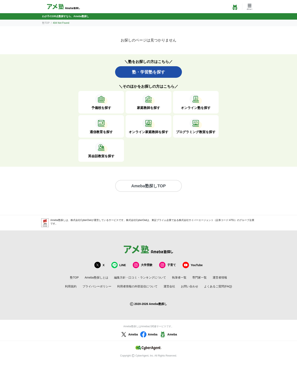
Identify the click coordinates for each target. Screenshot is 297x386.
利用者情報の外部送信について (137, 286)
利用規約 (71, 286)
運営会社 (169, 286)
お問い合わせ (189, 286)
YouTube (193, 265)
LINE (118, 265)
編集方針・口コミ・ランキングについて (140, 277)
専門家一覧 (199, 277)
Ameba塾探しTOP (148, 186)
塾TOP (46, 22)
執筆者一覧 (179, 277)
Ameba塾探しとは (96, 277)
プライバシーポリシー (96, 286)
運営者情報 (220, 277)
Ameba (129, 334)
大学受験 (142, 265)
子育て (167, 265)
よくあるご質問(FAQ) (218, 286)
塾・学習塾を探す (148, 72)
